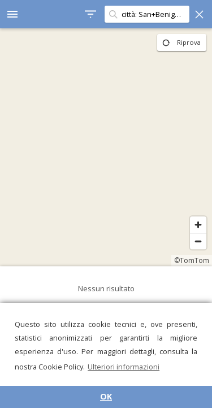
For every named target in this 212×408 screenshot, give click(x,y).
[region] (106, 147)
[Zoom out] (198, 241)
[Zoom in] (198, 224)
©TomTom (191, 260)
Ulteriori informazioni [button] (123, 367)
